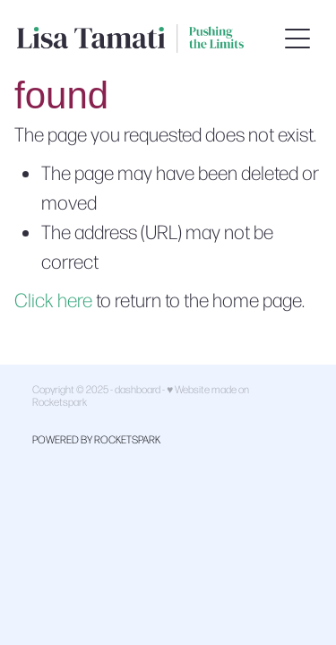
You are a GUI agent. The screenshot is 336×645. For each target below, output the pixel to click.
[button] (297, 38)
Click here (53, 300)
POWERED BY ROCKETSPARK (96, 439)
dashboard (137, 389)
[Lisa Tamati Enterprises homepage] (147, 38)
